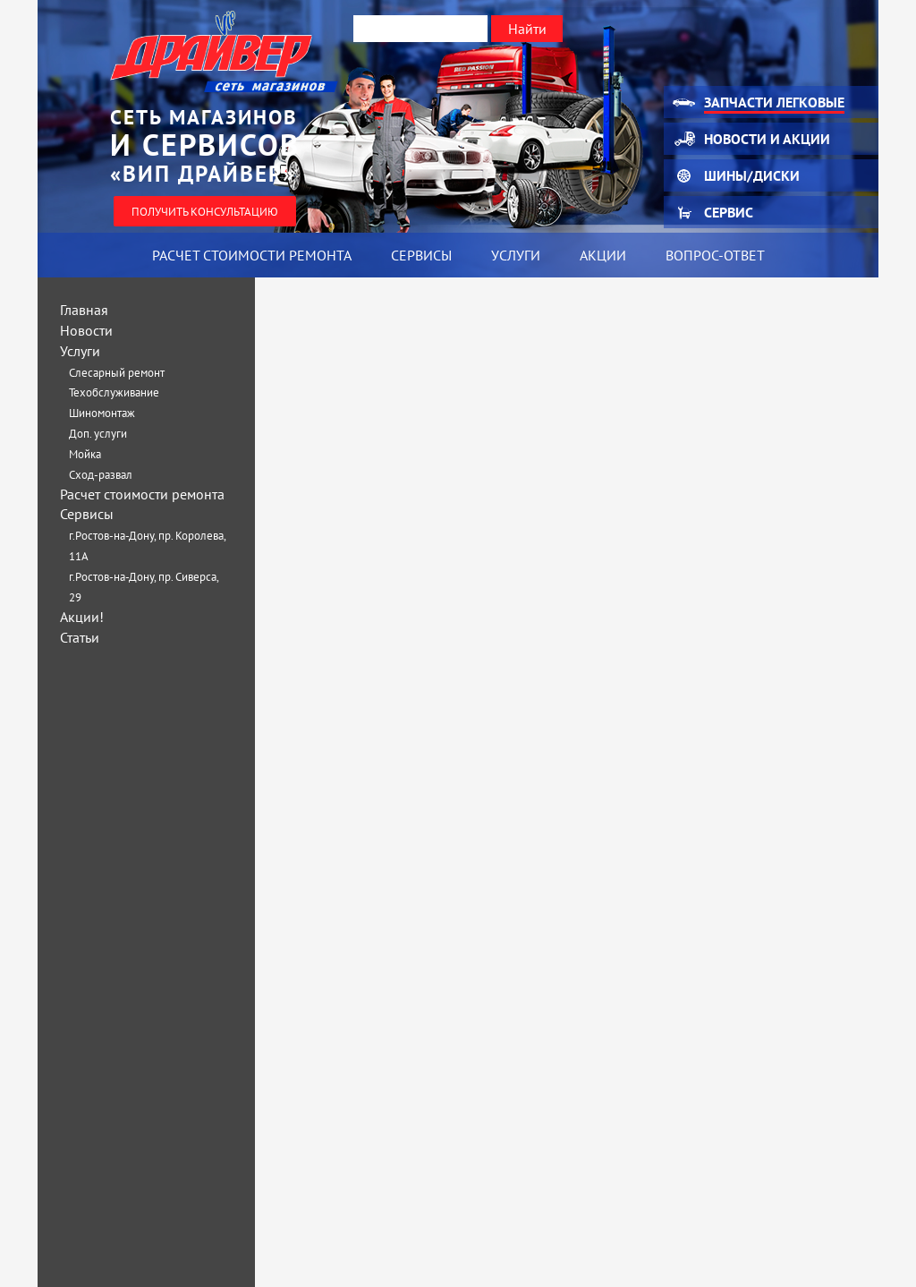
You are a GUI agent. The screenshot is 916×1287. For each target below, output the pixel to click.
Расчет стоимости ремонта (252, 255)
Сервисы (421, 255)
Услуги (515, 255)
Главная (84, 310)
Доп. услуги (98, 433)
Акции (603, 255)
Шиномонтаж (102, 413)
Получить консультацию (204, 211)
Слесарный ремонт (117, 372)
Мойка (85, 454)
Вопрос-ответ (715, 255)
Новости (86, 330)
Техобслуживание (114, 392)
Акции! (82, 617)
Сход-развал (100, 474)
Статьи (79, 637)
